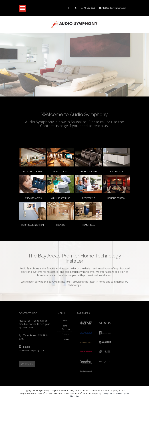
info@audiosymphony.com (114, 7)
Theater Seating (88, 171)
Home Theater (60, 171)
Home (64, 320)
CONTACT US (27, 363)
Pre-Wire (60, 225)
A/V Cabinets (116, 171)
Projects (65, 334)
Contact (65, 339)
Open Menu (22, 8)
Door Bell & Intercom (32, 225)
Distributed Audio (32, 171)
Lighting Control (116, 198)
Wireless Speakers (60, 198)
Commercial (88, 225)
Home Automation (32, 198)
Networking (88, 198)
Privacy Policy (108, 393)
